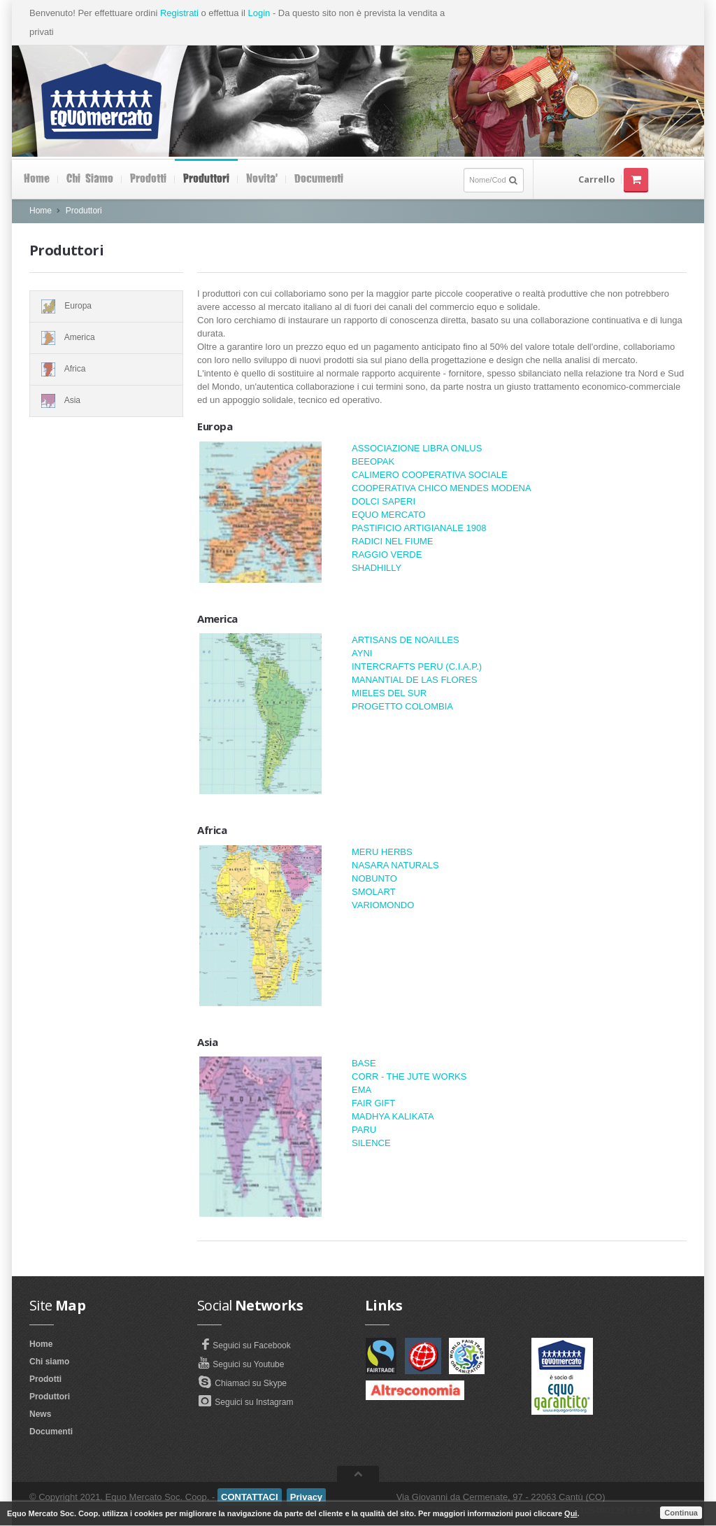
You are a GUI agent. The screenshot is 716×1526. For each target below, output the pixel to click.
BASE (364, 1063)
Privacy (306, 1497)
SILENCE (371, 1143)
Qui (570, 1513)
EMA (361, 1090)
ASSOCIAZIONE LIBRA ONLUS (417, 448)
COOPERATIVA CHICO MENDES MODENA (441, 488)
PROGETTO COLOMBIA (402, 706)
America (106, 338)
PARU (364, 1129)
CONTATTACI (249, 1497)
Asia (106, 401)
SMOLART (374, 891)
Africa (106, 369)
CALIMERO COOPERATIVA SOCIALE (430, 474)
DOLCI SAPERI (383, 501)
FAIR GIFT (373, 1103)
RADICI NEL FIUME (393, 541)
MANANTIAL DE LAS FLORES (414, 679)
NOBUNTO (374, 878)
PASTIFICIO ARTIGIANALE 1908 (419, 528)
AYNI (362, 653)
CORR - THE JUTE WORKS (409, 1076)
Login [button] (259, 13)
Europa (106, 306)
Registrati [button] (179, 13)
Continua (681, 1513)
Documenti (318, 179)
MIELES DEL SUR (389, 693)
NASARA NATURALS (395, 865)
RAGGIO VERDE (387, 554)
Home (37, 179)
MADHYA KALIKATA (393, 1116)
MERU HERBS (382, 852)
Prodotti (148, 179)
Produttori (206, 179)
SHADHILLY (376, 568)
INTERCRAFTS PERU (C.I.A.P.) (417, 666)
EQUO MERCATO (389, 514)
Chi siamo (89, 179)
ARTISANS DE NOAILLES (405, 640)
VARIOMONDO (383, 905)
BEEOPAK (373, 461)
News (40, 1414)
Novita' (262, 179)
